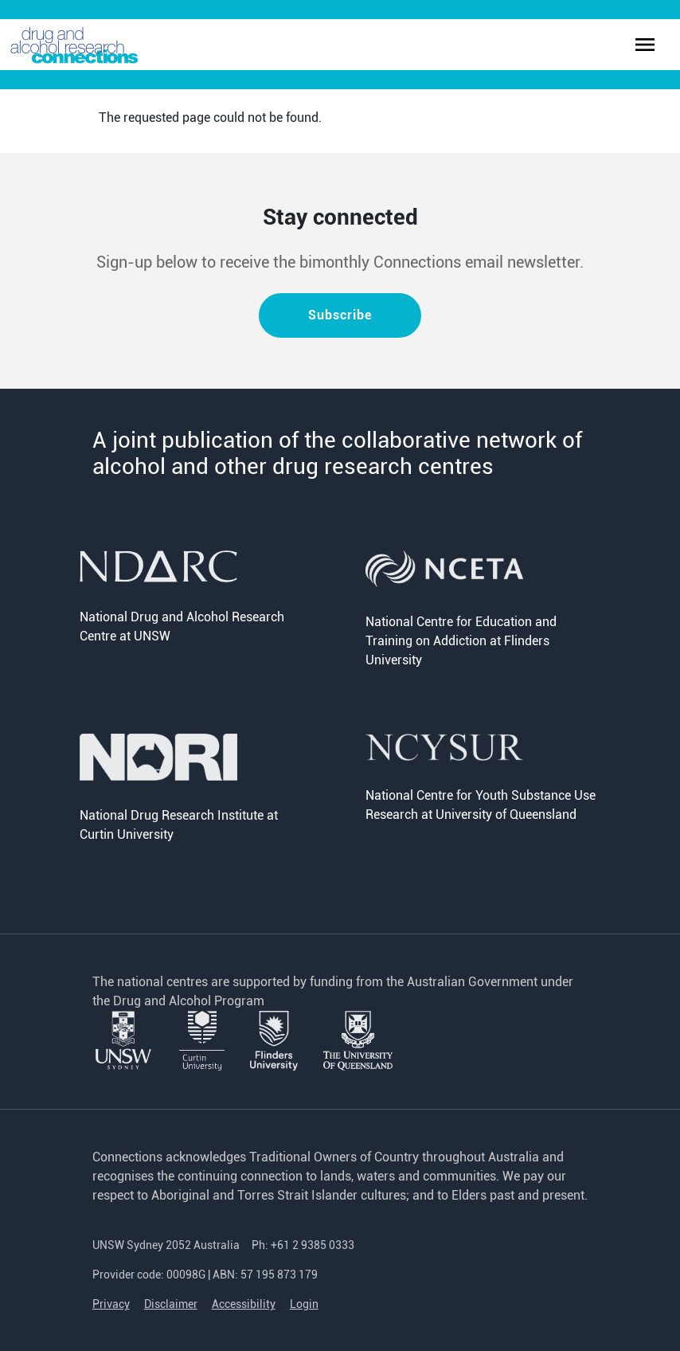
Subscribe (340, 315)
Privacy (111, 1304)
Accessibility (244, 1304)
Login (304, 1304)
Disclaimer (170, 1304)
